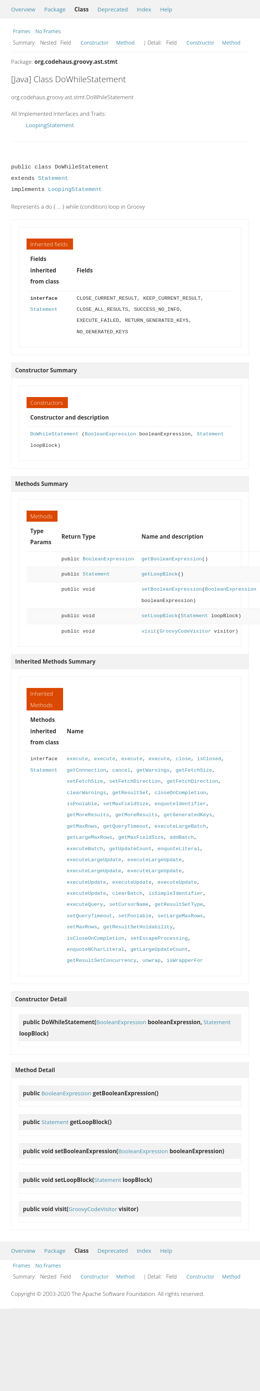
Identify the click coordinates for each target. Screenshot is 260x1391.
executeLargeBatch (180, 826)
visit (148, 631)
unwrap (151, 960)
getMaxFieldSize (141, 837)
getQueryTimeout (126, 826)
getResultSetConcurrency (101, 960)
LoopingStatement (50, 125)
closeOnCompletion (180, 792)
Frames (21, 31)
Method (125, 42)
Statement (53, 178)
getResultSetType (179, 904)
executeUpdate (86, 882)
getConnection (86, 770)
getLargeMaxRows (89, 837)
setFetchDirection (134, 781)
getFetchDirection (192, 781)
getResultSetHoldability (138, 927)
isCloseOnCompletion (95, 938)
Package (55, 9)
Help (166, 9)
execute (77, 758)
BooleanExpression (110, 434)
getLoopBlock (159, 574)
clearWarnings (86, 792)
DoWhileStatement (54, 434)
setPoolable (135, 915)
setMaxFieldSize (126, 803)
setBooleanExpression (171, 589)
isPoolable (82, 803)
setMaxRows (82, 927)
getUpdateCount (130, 848)
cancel (121, 770)
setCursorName (129, 904)
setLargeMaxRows (180, 915)
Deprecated (112, 9)
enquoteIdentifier (180, 803)
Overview (23, 9)
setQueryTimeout (89, 915)
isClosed (209, 758)
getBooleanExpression (171, 559)
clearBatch (127, 893)
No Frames (48, 31)
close (183, 758)
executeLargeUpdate (94, 859)
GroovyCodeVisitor (185, 631)
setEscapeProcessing (159, 938)
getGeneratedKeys (188, 814)
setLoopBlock (159, 615)
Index (144, 9)
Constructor (95, 42)
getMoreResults (88, 814)
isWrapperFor (185, 960)
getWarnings (153, 770)
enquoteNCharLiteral (95, 949)
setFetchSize (85, 781)
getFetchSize (194, 770)
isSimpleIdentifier (176, 893)
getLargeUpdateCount (159, 949)
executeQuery (85, 904)
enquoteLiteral (178, 848)
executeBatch (85, 848)
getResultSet (130, 792)
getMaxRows (82, 826)
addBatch (182, 837)
